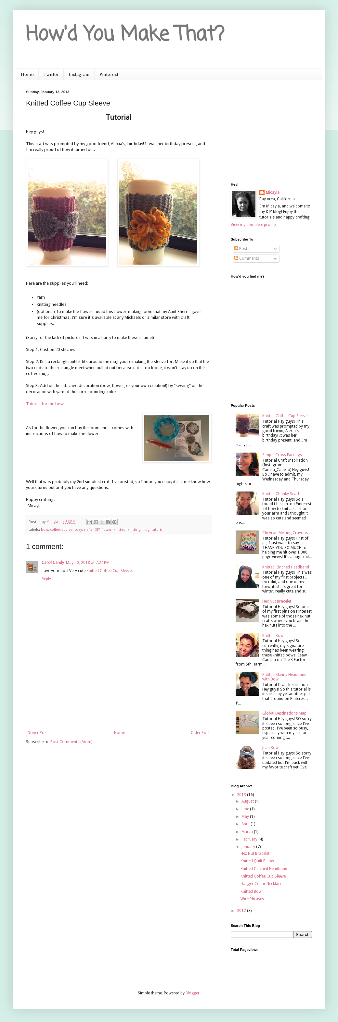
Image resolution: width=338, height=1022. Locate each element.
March (247, 831)
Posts (241, 248)
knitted (119, 530)
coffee (55, 530)
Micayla (273, 192)
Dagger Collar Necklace (261, 883)
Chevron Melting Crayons (285, 532)
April (246, 824)
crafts (88, 530)
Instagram (79, 74)
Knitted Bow (272, 635)
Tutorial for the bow (45, 403)
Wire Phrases (252, 899)
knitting (133, 530)
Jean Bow (270, 747)
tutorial (157, 530)
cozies (67, 530)
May (245, 816)
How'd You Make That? (125, 35)
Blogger (193, 993)
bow (44, 530)
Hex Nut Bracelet (276, 601)
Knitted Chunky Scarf (280, 494)
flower (106, 530)
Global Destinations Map (284, 713)
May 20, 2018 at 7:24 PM (88, 562)
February (249, 839)
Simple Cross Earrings (282, 455)
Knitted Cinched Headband (285, 567)
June (245, 809)
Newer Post (38, 732)
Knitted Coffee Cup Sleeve (109, 570)
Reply (46, 579)
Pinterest (108, 74)
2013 (242, 794)
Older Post (200, 732)
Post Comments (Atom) (71, 742)
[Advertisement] (119, 702)
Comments (246, 258)
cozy (78, 530)
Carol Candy (53, 562)
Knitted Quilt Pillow (257, 861)
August (248, 801)
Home (27, 74)
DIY (97, 530)
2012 (242, 910)
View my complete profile (253, 224)
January (248, 846)
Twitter (51, 74)
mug (146, 530)
